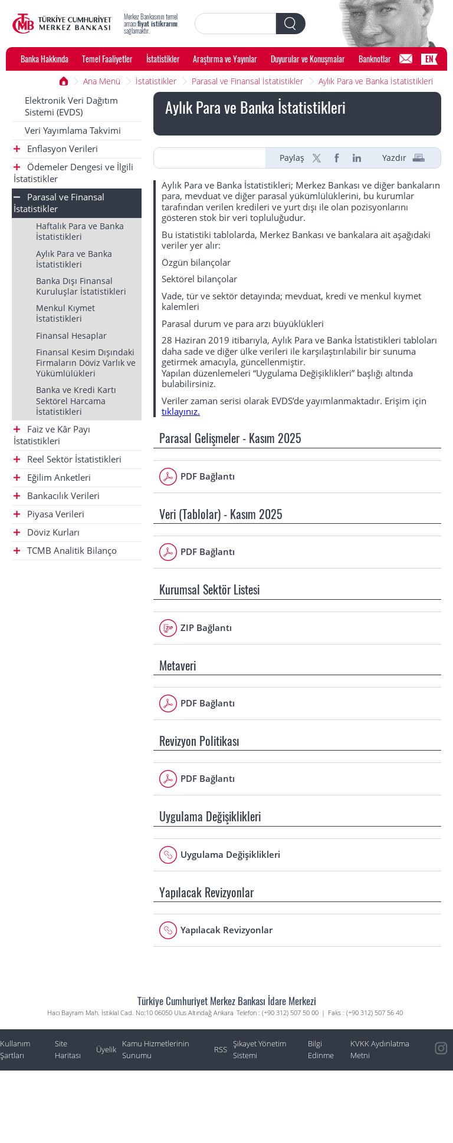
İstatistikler (163, 58)
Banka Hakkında (44, 58)
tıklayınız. (181, 411)
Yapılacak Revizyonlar (226, 930)
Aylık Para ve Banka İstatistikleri (376, 81)
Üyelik (106, 1050)
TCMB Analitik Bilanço (65, 550)
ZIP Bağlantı (206, 628)
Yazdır (394, 158)
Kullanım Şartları (15, 1050)
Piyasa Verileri (49, 514)
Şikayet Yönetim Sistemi (259, 1050)
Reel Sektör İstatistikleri (68, 459)
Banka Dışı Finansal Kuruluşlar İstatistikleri (81, 286)
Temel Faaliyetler (107, 58)
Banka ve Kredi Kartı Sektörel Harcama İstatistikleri (76, 400)
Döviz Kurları (47, 532)
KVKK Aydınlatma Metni (379, 1050)
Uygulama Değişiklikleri (230, 854)
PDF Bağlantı (207, 476)
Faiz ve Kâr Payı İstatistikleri (52, 435)
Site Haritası (68, 1050)
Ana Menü (101, 81)
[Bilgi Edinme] (406, 59)
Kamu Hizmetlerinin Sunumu (155, 1050)
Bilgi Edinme (321, 1050)
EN (429, 58)
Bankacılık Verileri (57, 496)
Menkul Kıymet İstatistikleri (65, 313)
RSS (220, 1050)
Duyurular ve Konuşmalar (308, 58)
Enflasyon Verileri (56, 149)
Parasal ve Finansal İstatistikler (247, 81)
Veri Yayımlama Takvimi (73, 130)
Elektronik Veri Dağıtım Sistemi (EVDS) (71, 106)
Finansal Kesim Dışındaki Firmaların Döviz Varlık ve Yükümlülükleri (86, 362)
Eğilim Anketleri (52, 477)
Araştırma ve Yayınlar (225, 58)
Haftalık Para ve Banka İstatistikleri (80, 231)
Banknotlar (375, 58)
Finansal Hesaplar (71, 335)
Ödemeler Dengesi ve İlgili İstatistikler (73, 173)
